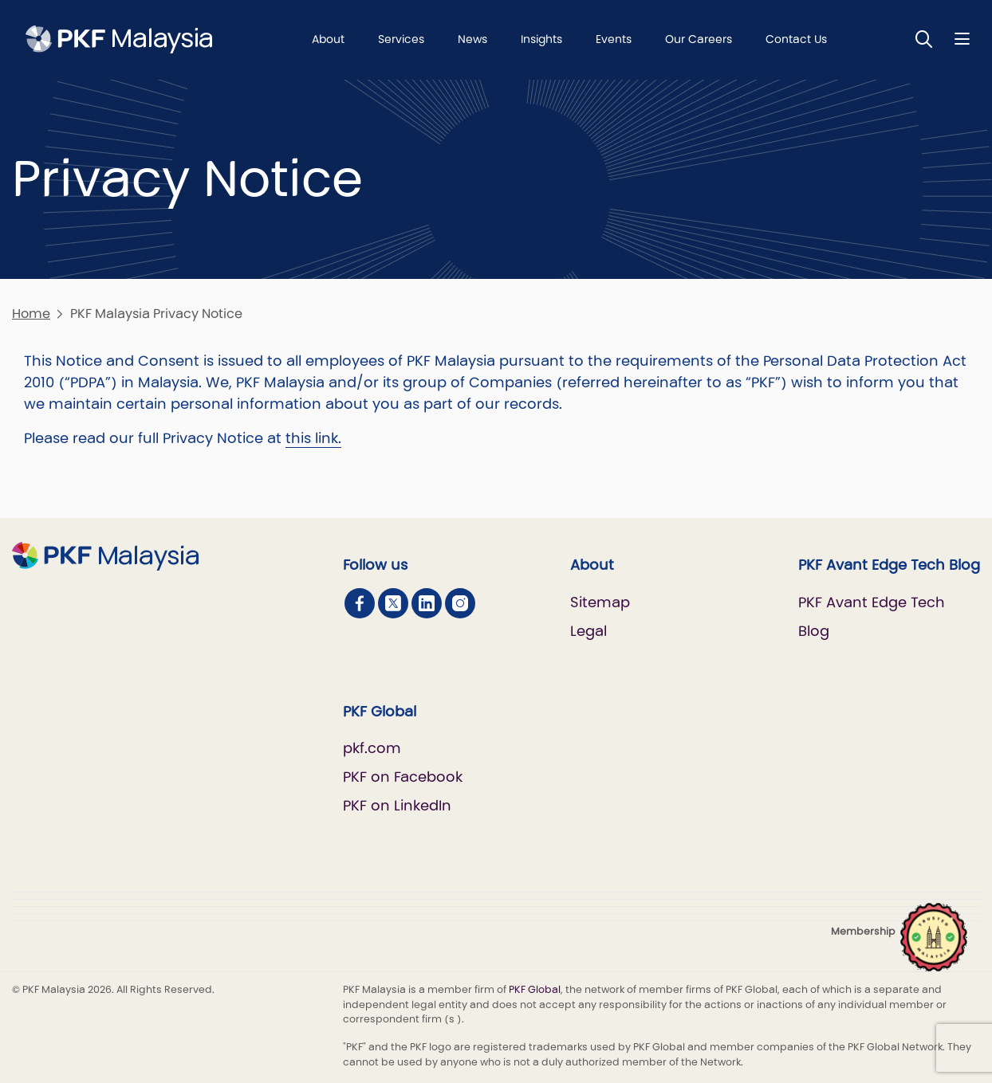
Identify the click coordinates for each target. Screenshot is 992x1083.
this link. (313, 438)
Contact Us (796, 39)
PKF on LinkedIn (397, 805)
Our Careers (698, 39)
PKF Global (535, 989)
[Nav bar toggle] (962, 38)
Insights (541, 39)
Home (31, 313)
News (472, 39)
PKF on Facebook (403, 777)
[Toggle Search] (924, 38)
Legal (588, 631)
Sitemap (600, 602)
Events (614, 39)
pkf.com (372, 748)
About (328, 39)
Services (401, 39)
